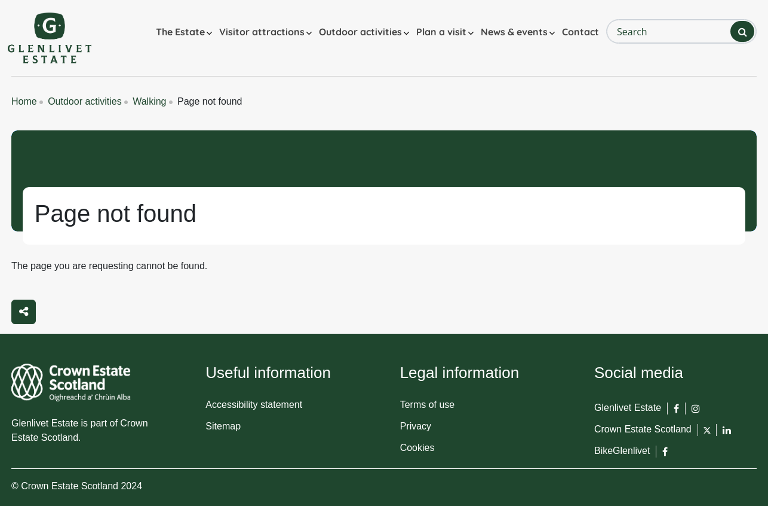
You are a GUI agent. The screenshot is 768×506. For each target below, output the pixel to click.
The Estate (180, 32)
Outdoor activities (360, 32)
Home (24, 101)
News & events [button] (514, 32)
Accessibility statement (253, 405)
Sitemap (223, 426)
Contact (580, 32)
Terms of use (427, 405)
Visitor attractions (262, 32)
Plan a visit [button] (441, 32)
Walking (149, 101)
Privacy (415, 426)
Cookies (417, 448)
